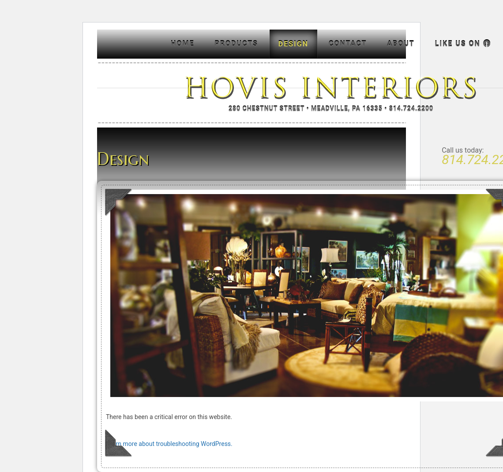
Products (236, 44)
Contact (348, 44)
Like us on (463, 44)
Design (293, 44)
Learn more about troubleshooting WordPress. (169, 443)
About (400, 44)
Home (182, 44)
